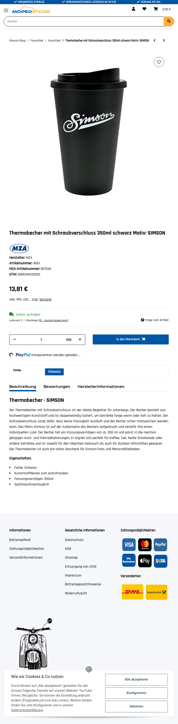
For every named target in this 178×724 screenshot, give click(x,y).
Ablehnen (136, 706)
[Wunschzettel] (144, 9)
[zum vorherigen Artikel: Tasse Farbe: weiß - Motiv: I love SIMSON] (154, 41)
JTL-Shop (154, 718)
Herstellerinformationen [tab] (101, 386)
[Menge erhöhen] (80, 340)
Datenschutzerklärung (27, 710)
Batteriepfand (19, 539)
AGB (68, 548)
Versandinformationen (26, 557)
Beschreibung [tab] (22, 386)
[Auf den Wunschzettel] (159, 62)
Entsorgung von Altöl (80, 566)
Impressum (73, 575)
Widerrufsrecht (76, 593)
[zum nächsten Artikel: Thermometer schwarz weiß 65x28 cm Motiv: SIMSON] (164, 41)
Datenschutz (74, 539)
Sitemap (71, 557)
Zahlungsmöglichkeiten (26, 548)
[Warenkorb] (162, 9)
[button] (133, 9)
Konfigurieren (136, 693)
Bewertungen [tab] (57, 386)
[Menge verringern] (15, 340)
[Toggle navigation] (6, 8)
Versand (45, 299)
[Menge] (41, 340)
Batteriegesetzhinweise (83, 584)
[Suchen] (84, 21)
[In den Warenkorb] (131, 339)
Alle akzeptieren (136, 679)
